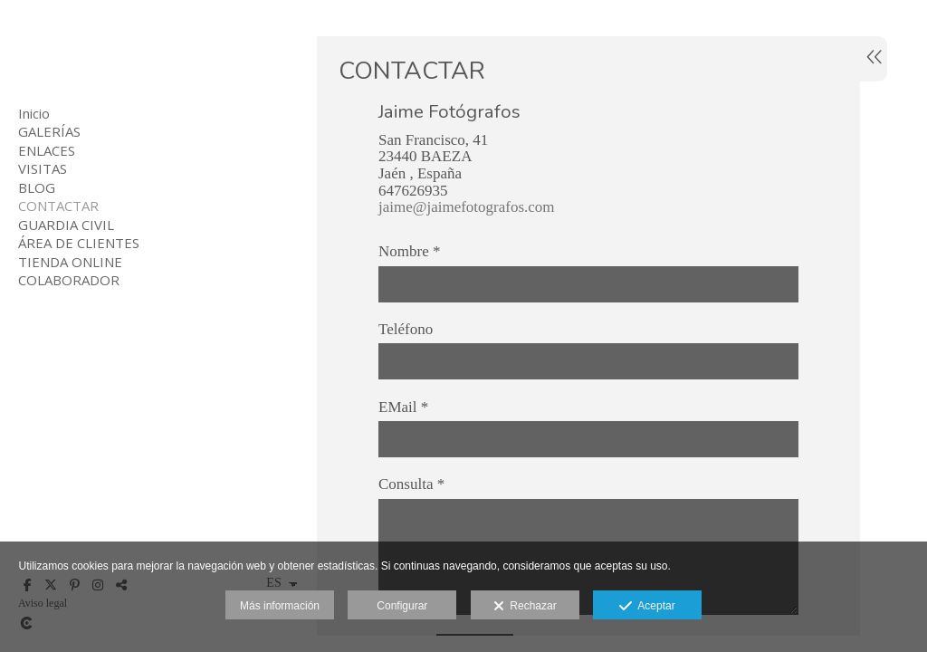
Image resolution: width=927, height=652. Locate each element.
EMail (403, 407)
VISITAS (42, 168)
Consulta (411, 484)
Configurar (402, 605)
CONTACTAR (58, 206)
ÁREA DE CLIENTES (78, 243)
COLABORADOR (68, 280)
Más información (280, 605)
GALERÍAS (49, 131)
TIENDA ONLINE (70, 262)
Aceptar (646, 606)
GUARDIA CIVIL (66, 225)
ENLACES (46, 150)
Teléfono (405, 329)
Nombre (409, 252)
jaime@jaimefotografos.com (466, 207)
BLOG (36, 187)
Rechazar (525, 606)
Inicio (34, 113)
